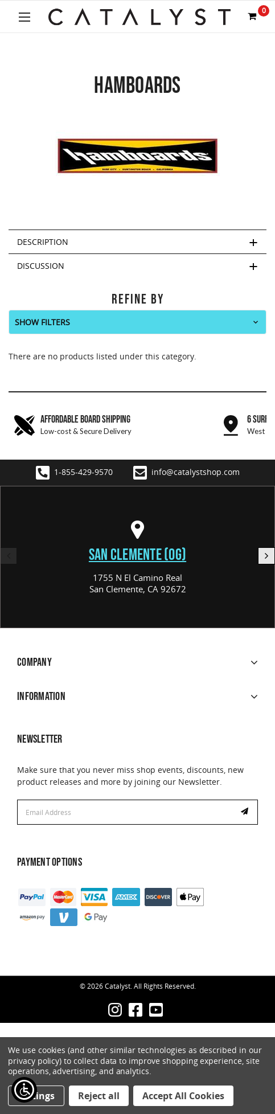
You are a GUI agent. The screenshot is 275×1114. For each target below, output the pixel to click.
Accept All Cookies (183, 1096)
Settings (36, 1096)
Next (266, 555)
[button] (137, 322)
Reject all (99, 1096)
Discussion (40, 265)
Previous (8, 555)
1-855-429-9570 (74, 473)
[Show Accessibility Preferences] (24, 1090)
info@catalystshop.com (186, 473)
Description (42, 241)
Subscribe (246, 812)
